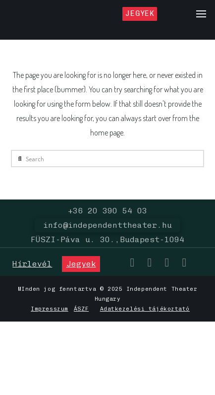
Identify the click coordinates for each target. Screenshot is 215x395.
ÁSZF (81, 308)
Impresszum (49, 308)
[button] (201, 14)
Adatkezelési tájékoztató (145, 308)
